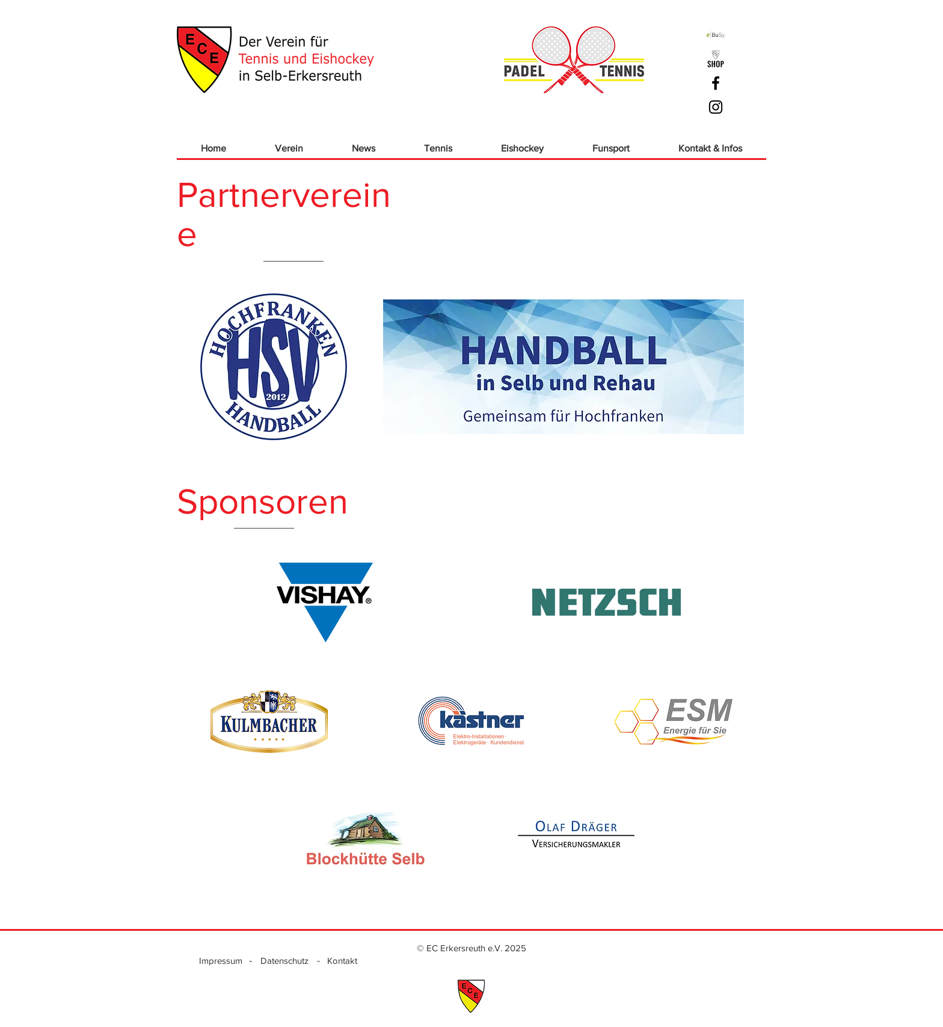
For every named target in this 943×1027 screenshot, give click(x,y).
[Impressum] (220, 960)
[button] (288, 148)
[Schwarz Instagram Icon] (716, 107)
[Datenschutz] (284, 960)
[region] (325, 602)
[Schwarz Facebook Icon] (716, 83)
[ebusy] (716, 35)
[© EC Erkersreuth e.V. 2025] (471, 948)
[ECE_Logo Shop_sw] (716, 59)
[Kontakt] (342, 960)
